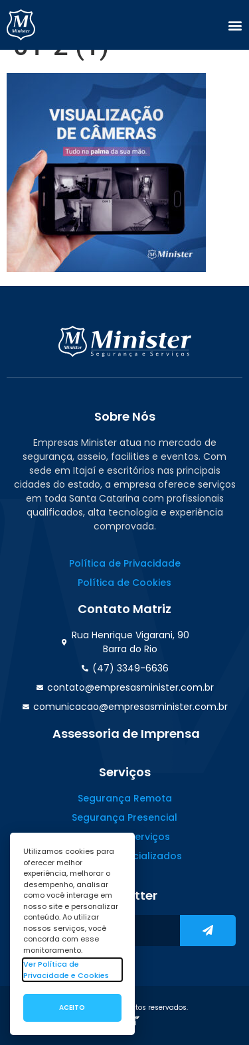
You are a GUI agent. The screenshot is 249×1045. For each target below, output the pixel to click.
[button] (235, 25)
